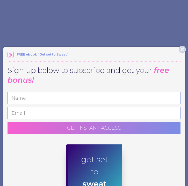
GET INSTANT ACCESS (94, 128)
